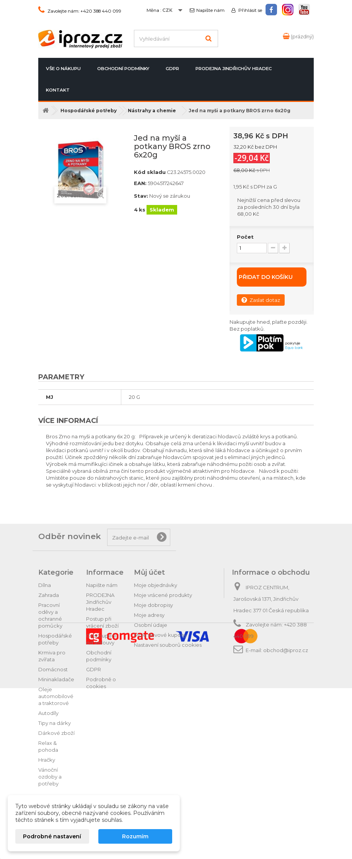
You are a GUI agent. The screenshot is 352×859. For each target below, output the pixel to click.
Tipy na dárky (54, 723)
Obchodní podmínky (123, 68)
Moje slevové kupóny (160, 635)
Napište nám (210, 10)
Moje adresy (149, 615)
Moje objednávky (155, 585)
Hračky (46, 760)
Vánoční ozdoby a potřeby (50, 777)
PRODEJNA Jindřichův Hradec (234, 68)
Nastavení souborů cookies (168, 645)
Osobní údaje (150, 625)
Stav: (141, 196)
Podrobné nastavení (52, 836)
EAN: (140, 183)
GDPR (172, 68)
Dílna (44, 585)
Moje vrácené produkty (163, 595)
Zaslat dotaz (260, 300)
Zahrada (48, 595)
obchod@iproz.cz (285, 650)
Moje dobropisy (153, 605)
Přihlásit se (249, 10)
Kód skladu (150, 172)
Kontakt (58, 90)
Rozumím (135, 836)
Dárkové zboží (56, 733)
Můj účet (149, 572)
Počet (245, 237)
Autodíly (48, 713)
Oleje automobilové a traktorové (55, 696)
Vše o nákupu (63, 68)
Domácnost (53, 669)
